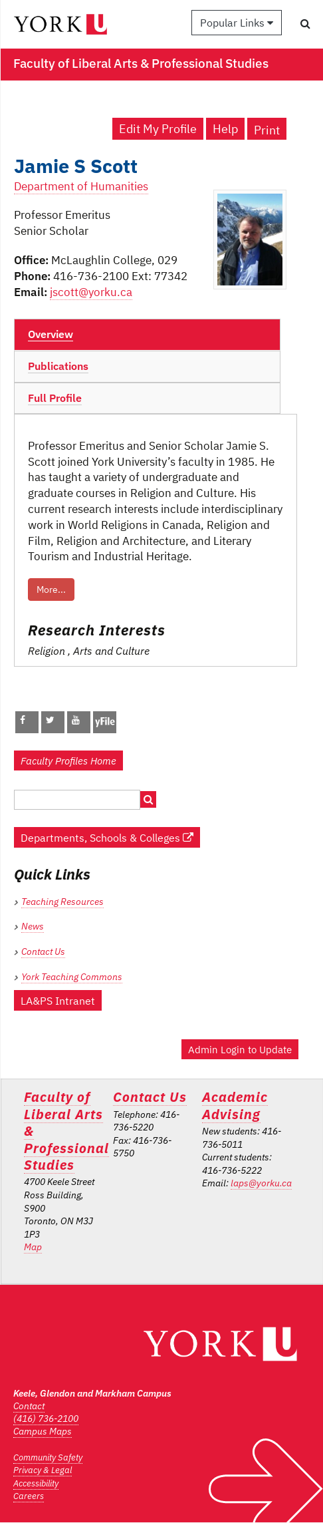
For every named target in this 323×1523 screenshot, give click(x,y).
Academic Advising (235, 1105)
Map (33, 1247)
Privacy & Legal (42, 1470)
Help (225, 128)
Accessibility (35, 1483)
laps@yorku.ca (261, 1183)
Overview (50, 334)
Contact (29, 1406)
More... (51, 589)
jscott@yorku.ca (91, 292)
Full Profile (55, 398)
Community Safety (47, 1457)
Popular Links (236, 22)
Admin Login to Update (240, 1049)
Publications (58, 366)
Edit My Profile (158, 128)
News (32, 926)
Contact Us (43, 951)
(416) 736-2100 (45, 1419)
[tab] (147, 335)
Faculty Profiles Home (68, 760)
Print (267, 130)
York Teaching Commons (71, 977)
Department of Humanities (81, 186)
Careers (28, 1496)
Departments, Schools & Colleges (107, 837)
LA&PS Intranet (58, 1000)
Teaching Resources (62, 902)
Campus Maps (42, 1431)
